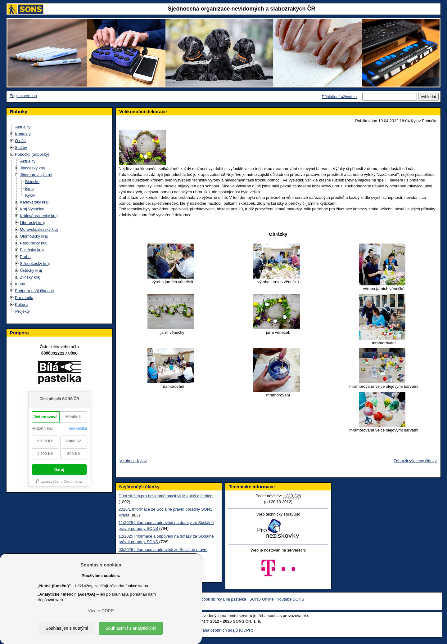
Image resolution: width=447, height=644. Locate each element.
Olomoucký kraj (34, 236)
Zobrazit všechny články (415, 460)
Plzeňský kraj (32, 250)
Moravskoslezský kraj (39, 229)
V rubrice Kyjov (133, 460)
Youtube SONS (290, 599)
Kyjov (30, 195)
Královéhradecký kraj (38, 215)
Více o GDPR (101, 610)
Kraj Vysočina (32, 209)
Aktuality (22, 127)
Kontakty (23, 134)
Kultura (21, 304)
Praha (25, 256)
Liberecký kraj (32, 222)
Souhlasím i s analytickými (130, 628)
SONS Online (262, 599)
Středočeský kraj (35, 263)
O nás (20, 140)
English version (23, 95)
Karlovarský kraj (34, 202)
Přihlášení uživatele (339, 96)
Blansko (32, 181)
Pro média (24, 297)
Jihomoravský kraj (36, 174)
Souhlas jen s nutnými (67, 628)
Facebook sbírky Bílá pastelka (219, 599)
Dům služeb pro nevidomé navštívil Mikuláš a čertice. (166, 496)
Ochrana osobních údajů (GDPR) (223, 630)
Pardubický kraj (33, 243)
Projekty (22, 311)
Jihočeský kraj (32, 168)
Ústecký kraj (31, 270)
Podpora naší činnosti (34, 290)
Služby (21, 147)
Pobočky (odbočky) (32, 154)
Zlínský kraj (30, 277)
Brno (29, 188)
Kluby (20, 284)
